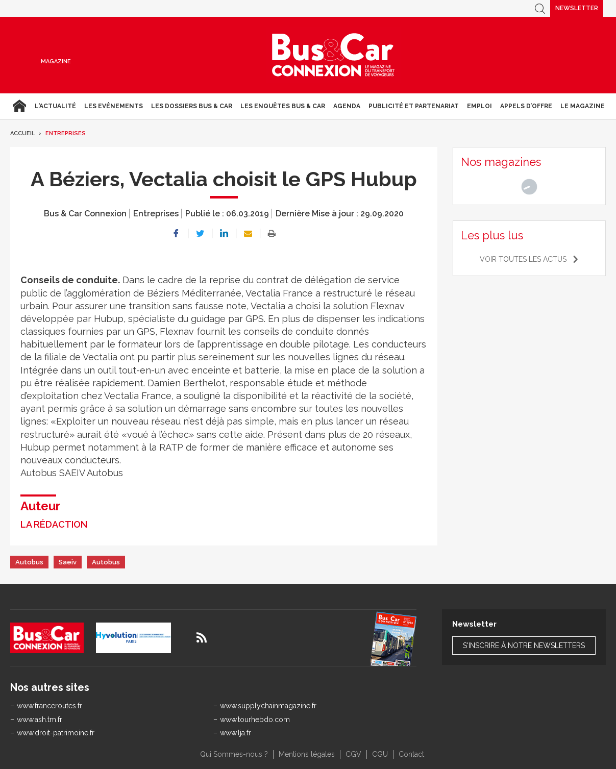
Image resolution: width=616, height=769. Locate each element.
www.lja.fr (235, 733)
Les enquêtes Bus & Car (282, 106)
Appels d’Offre (526, 106)
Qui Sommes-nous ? (234, 754)
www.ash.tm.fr (39, 719)
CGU (380, 754)
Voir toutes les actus (523, 259)
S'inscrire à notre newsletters (524, 645)
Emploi (479, 106)
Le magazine (582, 106)
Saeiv (68, 562)
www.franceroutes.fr (49, 706)
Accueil (19, 106)
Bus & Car (333, 55)
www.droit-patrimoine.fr (55, 733)
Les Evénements (113, 106)
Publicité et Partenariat (413, 106)
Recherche (540, 8)
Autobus (29, 562)
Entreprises (65, 133)
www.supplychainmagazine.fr (268, 706)
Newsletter (576, 8)
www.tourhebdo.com (255, 719)
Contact (411, 754)
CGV (353, 754)
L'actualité (55, 106)
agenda (346, 106)
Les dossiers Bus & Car (191, 106)
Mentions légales (307, 754)
